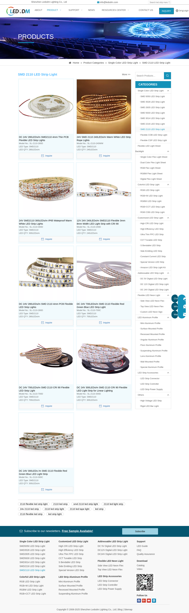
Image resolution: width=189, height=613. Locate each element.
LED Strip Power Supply (110, 589)
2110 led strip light (54, 509)
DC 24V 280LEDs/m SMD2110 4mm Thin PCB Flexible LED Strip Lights (44, 139)
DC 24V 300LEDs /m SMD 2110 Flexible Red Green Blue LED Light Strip (43, 472)
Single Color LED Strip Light (154, 90)
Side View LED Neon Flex (110, 565)
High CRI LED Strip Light (71, 546)
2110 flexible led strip (31, 514)
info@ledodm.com (109, 2)
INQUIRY (166, 11)
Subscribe (140, 531)
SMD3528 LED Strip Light (32, 550)
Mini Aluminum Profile (69, 581)
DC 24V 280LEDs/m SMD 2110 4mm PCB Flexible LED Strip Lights (46, 305)
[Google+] (144, 601)
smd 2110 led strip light (85, 504)
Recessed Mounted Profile (72, 589)
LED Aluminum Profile (154, 317)
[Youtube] (149, 601)
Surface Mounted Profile (71, 585)
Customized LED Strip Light (154, 218)
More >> (126, 74)
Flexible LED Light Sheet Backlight (153, 148)
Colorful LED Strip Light (154, 184)
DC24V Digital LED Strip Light (112, 554)
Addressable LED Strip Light (154, 273)
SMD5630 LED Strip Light (32, 558)
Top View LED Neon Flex (110, 569)
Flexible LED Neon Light (154, 295)
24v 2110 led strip (29, 509)
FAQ (139, 550)
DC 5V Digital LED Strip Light (112, 546)
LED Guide (142, 546)
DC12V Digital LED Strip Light (112, 550)
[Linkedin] (154, 601)
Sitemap (128, 609)
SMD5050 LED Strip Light (32, 546)
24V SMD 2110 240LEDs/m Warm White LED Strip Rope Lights (104, 139)
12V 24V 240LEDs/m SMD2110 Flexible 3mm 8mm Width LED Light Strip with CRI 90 (101, 222)
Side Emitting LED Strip (70, 566)
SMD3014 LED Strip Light (32, 562)
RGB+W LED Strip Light (32, 585)
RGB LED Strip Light (30, 581)
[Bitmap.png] (144, 582)
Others (154, 395)
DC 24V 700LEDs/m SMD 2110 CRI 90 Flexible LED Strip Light (44, 389)
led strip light (55, 514)
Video (140, 569)
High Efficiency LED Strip (71, 550)
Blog (120, 609)
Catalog (141, 565)
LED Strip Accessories (154, 372)
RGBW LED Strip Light (31, 589)
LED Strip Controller (108, 585)
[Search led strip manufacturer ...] (158, 2)
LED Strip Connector (108, 581)
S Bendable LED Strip (69, 562)
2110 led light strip (113, 504)
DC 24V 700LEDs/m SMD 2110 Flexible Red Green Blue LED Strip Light (100, 305)
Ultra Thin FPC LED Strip (71, 554)
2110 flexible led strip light (34, 504)
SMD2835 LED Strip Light (32, 554)
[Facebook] (139, 601)
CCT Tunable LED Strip (70, 558)
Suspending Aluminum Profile (73, 593)
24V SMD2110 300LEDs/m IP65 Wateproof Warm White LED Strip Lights (45, 222)
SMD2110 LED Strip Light (32, 570)
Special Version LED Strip (71, 570)
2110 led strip (60, 504)
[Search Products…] (149, 75)
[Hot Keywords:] (169, 2)
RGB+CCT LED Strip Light (33, 593)
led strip (99, 509)
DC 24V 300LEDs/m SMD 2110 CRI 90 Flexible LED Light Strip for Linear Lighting (102, 389)
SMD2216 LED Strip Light (32, 566)
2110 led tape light (79, 509)
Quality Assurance (146, 554)
